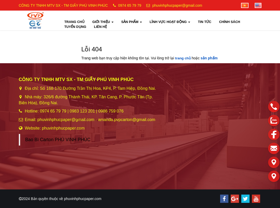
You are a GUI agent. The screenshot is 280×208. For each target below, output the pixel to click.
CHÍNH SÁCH (229, 22)
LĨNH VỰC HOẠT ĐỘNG (170, 22)
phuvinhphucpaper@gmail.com (177, 5)
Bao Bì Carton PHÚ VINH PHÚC (58, 139)
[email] (273, 148)
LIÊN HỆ (100, 27)
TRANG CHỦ (74, 22)
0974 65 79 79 (129, 5)
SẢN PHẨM (131, 22)
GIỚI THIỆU (103, 22)
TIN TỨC (204, 22)
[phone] (273, 106)
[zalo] (273, 120)
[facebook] (273, 134)
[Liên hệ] (273, 162)
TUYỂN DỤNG (75, 27)
